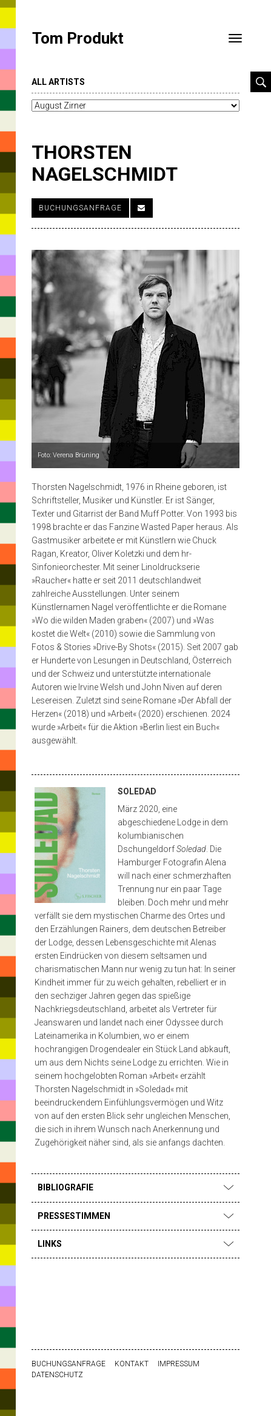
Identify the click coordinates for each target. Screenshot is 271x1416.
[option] (141, 359)
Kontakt (132, 1364)
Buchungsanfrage (80, 208)
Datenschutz (57, 1375)
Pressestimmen (135, 1216)
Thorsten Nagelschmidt (105, 163)
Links (135, 1244)
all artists (58, 82)
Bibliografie (135, 1187)
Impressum (178, 1364)
